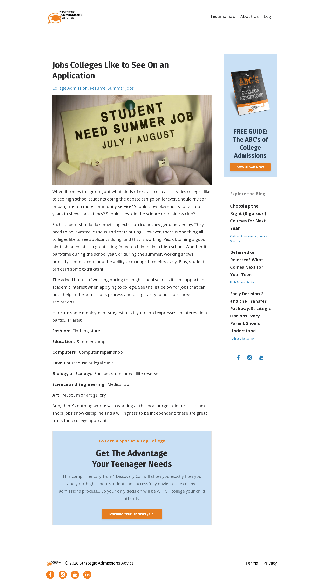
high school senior (242, 282)
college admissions (243, 236)
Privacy (270, 563)
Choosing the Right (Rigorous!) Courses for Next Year (248, 217)
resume (97, 88)
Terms (251, 563)
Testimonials (222, 16)
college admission (70, 88)
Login (269, 16)
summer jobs (121, 88)
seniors (235, 241)
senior (250, 339)
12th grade (237, 339)
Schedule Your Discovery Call (132, 514)
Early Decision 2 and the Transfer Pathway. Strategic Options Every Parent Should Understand (250, 312)
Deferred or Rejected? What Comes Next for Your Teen (246, 263)
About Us (249, 16)
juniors (262, 236)
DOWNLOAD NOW (250, 167)
